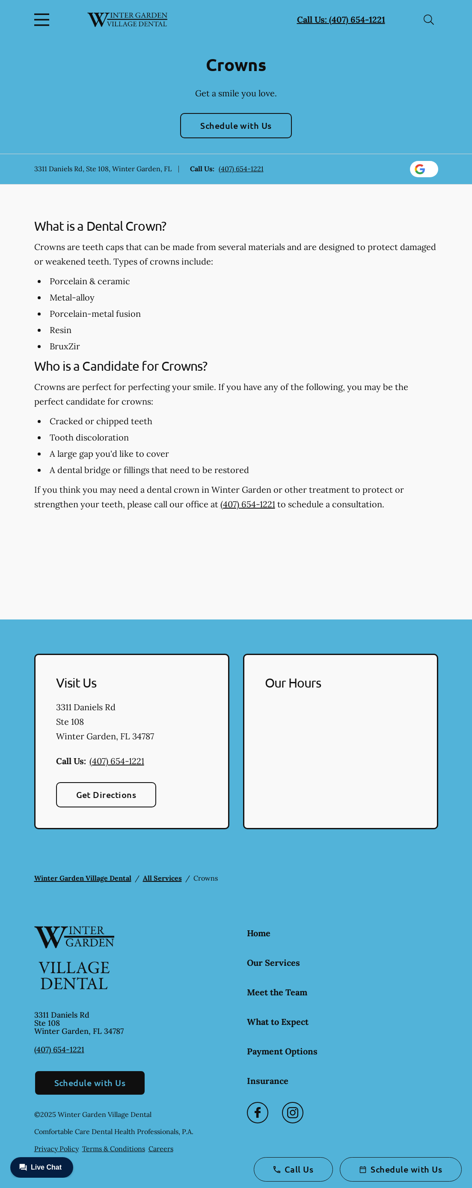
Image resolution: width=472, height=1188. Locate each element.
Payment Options (282, 1051)
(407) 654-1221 (241, 168)
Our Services (273, 962)
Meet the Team (277, 992)
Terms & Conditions (113, 1148)
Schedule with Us (236, 125)
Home (258, 933)
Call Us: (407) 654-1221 (341, 19)
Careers (160, 1148)
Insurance (267, 1080)
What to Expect (278, 1021)
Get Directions (106, 794)
